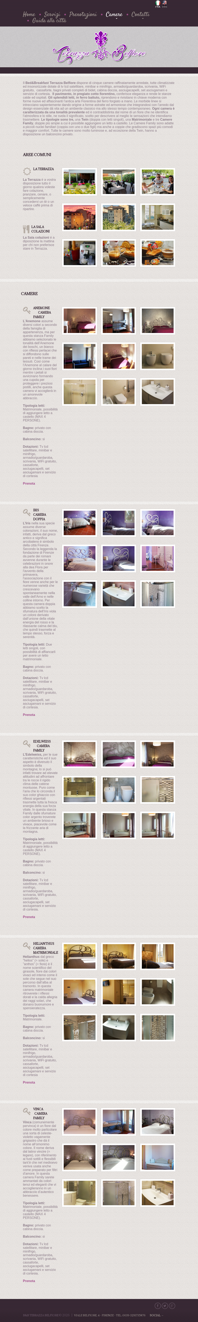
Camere (114, 15)
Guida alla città (49, 21)
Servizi (52, 15)
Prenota (29, 483)
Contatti (140, 15)
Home (29, 15)
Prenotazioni (83, 15)
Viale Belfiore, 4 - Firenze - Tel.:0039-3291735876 (119, 1315)
